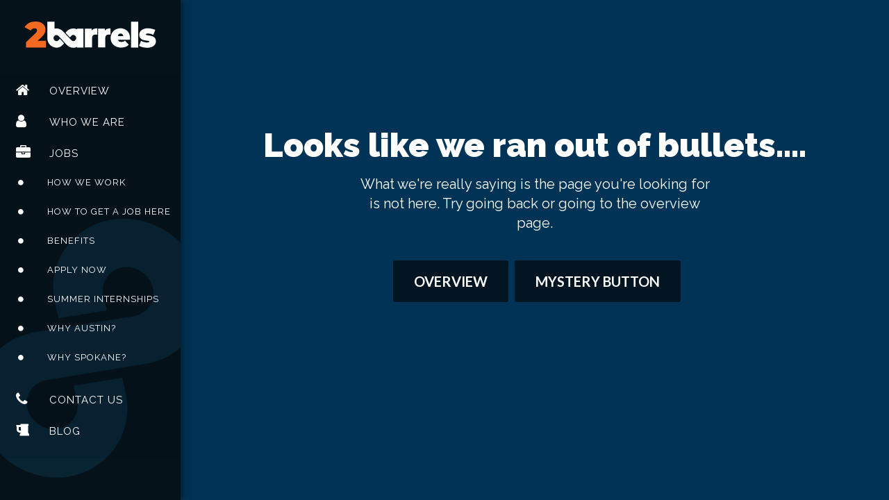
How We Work (86, 182)
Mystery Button (597, 281)
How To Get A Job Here (109, 211)
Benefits (71, 240)
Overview (79, 91)
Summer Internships (103, 299)
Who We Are (87, 122)
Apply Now (77, 270)
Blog (65, 431)
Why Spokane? (86, 357)
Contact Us (86, 400)
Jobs (63, 153)
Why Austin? (81, 328)
